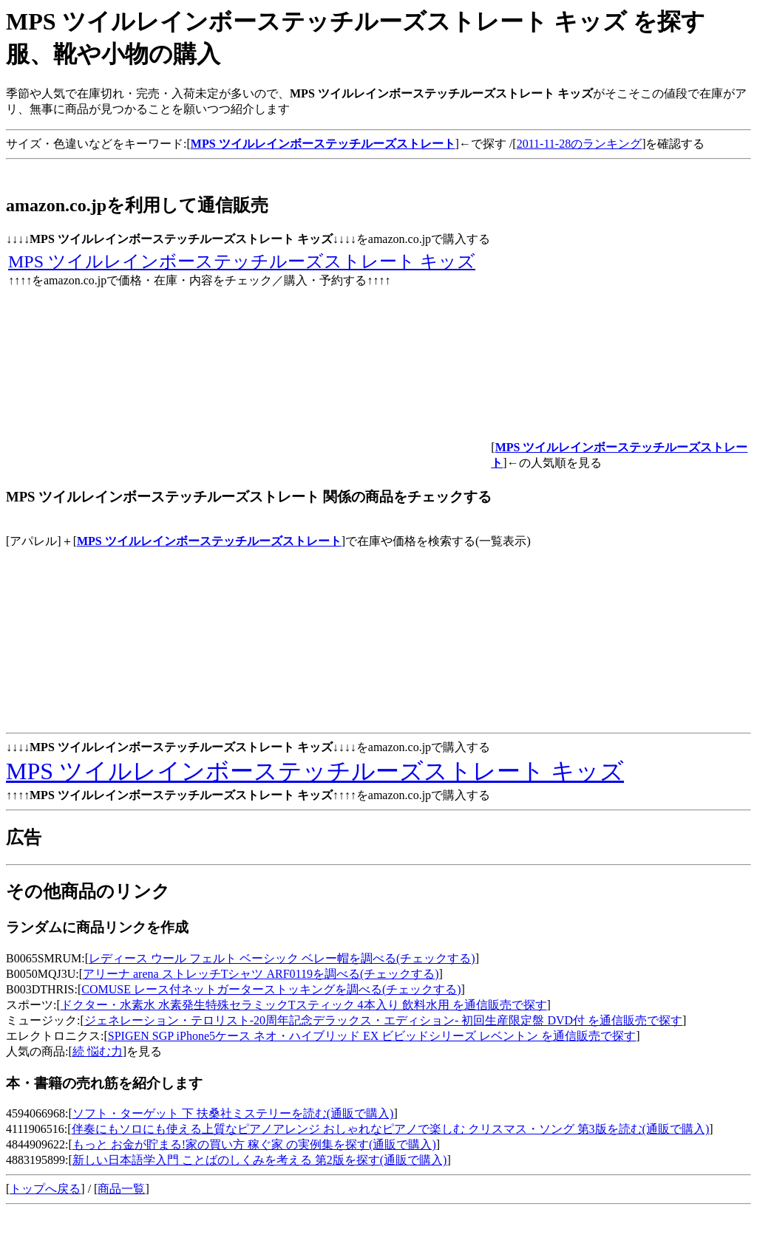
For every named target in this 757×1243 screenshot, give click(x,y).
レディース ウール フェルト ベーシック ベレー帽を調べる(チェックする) (282, 958)
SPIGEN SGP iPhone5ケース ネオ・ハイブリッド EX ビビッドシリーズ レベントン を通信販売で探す (372, 1036)
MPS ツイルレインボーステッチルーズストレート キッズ (241, 261)
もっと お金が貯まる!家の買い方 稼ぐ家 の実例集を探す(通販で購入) (254, 1144)
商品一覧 (121, 1188)
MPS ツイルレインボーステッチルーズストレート (209, 541)
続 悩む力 (97, 1051)
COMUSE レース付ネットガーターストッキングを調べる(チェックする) (271, 989)
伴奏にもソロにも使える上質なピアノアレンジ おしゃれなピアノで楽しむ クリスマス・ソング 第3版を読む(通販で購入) (391, 1129)
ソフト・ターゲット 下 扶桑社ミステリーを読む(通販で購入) (233, 1113)
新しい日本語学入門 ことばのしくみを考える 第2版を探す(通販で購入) (259, 1160)
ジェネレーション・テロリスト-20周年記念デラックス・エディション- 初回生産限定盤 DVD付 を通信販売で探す (383, 1020)
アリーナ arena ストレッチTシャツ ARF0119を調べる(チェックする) (261, 974)
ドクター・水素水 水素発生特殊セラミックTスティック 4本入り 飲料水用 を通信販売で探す (304, 1005)
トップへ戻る (45, 1188)
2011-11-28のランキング (579, 143)
